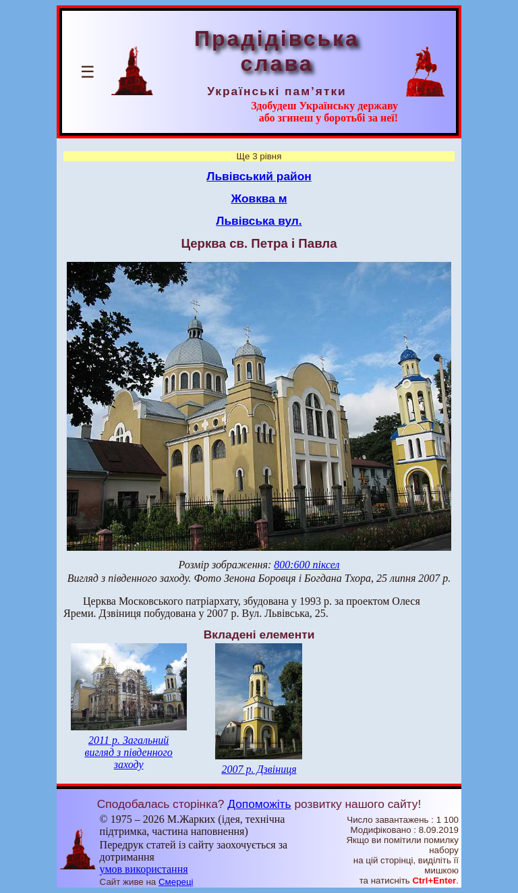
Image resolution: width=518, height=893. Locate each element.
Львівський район (259, 176)
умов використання (144, 869)
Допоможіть (259, 804)
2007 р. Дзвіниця (258, 769)
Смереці (176, 882)
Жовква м (259, 198)
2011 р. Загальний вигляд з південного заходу (128, 752)
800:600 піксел (306, 564)
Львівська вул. (258, 220)
